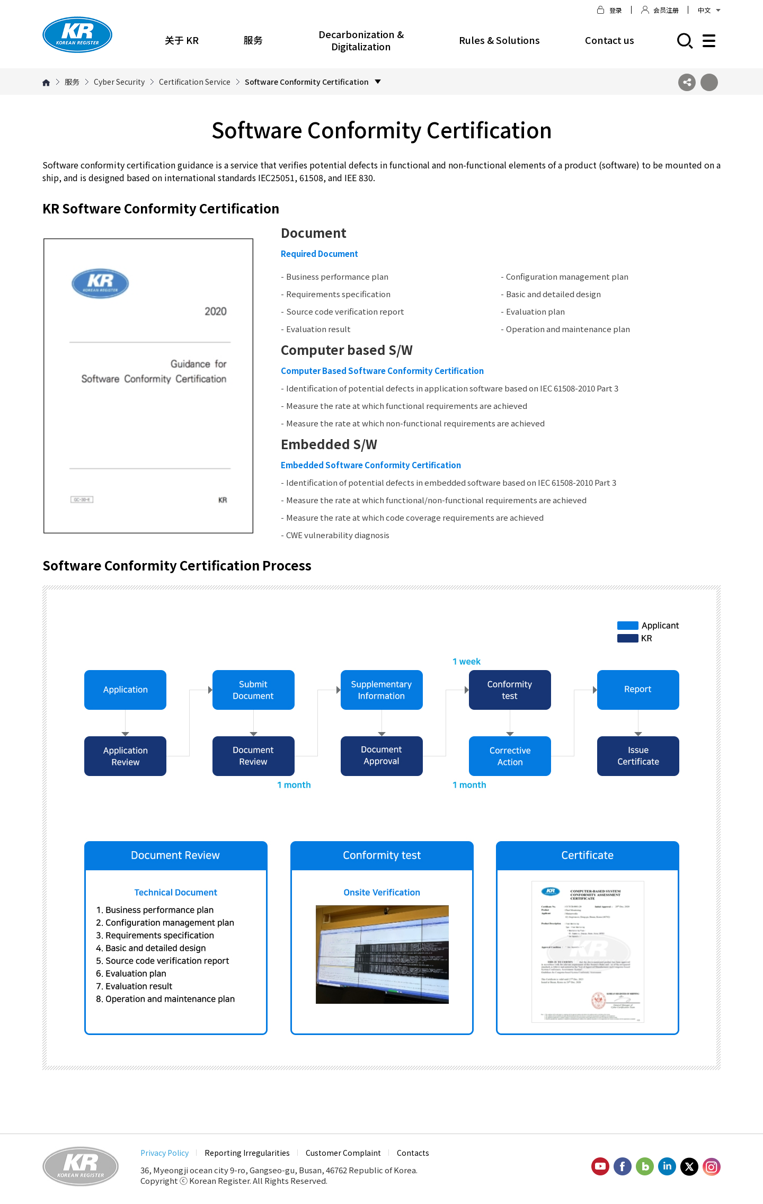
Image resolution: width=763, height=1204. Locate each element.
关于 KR (182, 40)
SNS (687, 82)
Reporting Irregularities (247, 1152)
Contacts (413, 1152)
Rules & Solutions (499, 40)
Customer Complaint (343, 1152)
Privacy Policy (164, 1152)
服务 (253, 40)
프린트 (709, 82)
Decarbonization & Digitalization (361, 40)
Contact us (609, 40)
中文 (709, 9)
